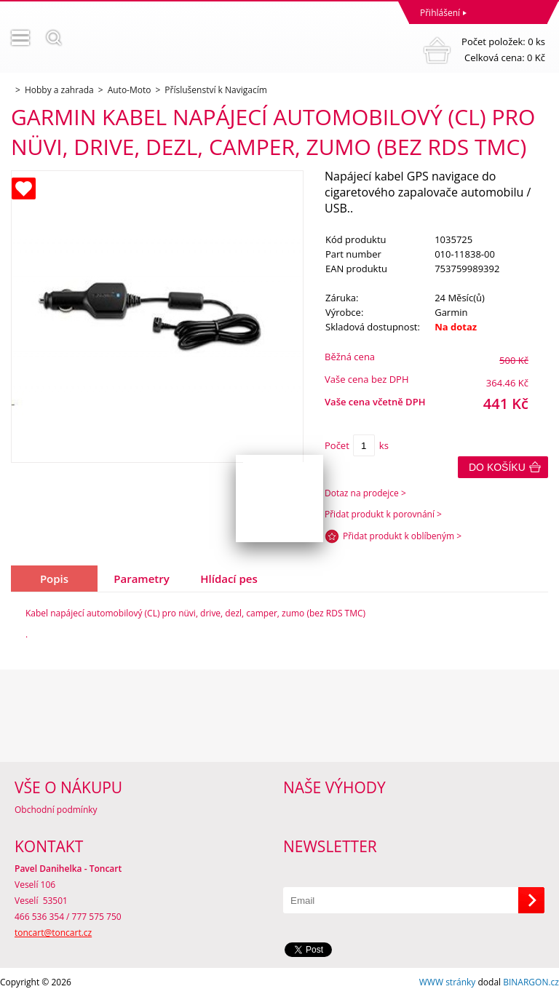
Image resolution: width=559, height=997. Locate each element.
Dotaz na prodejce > (365, 493)
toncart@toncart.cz (53, 932)
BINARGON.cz (531, 982)
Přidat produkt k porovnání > (383, 514)
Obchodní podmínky (56, 809)
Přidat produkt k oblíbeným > (402, 536)
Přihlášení (440, 13)
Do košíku (497, 467)
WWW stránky (447, 982)
